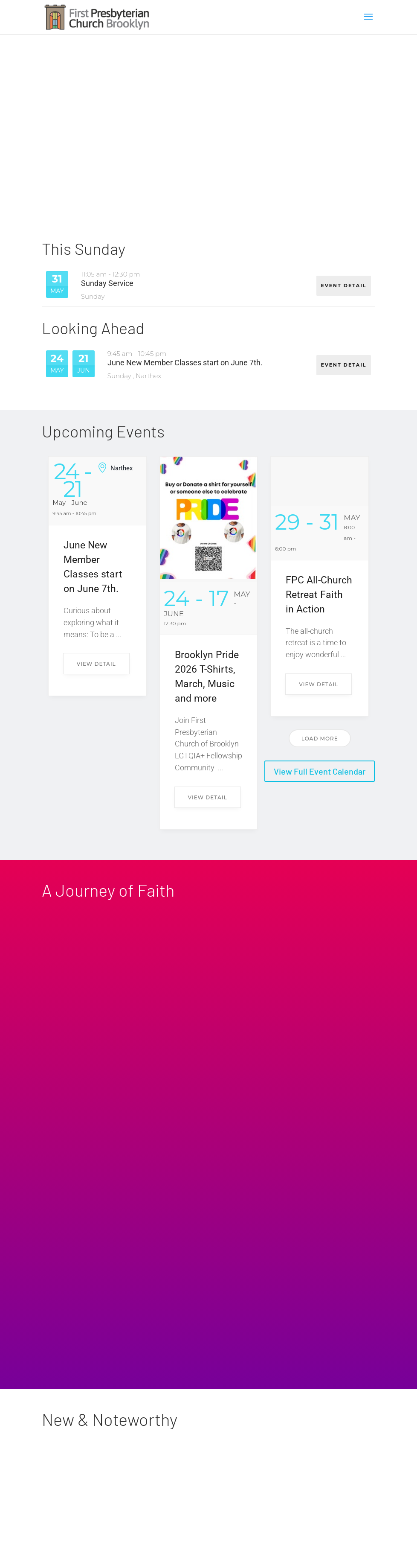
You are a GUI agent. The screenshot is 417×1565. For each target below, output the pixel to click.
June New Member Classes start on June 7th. (185, 363)
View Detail (96, 664)
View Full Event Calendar (319, 771)
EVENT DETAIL (343, 284)
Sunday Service (107, 283)
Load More (319, 739)
